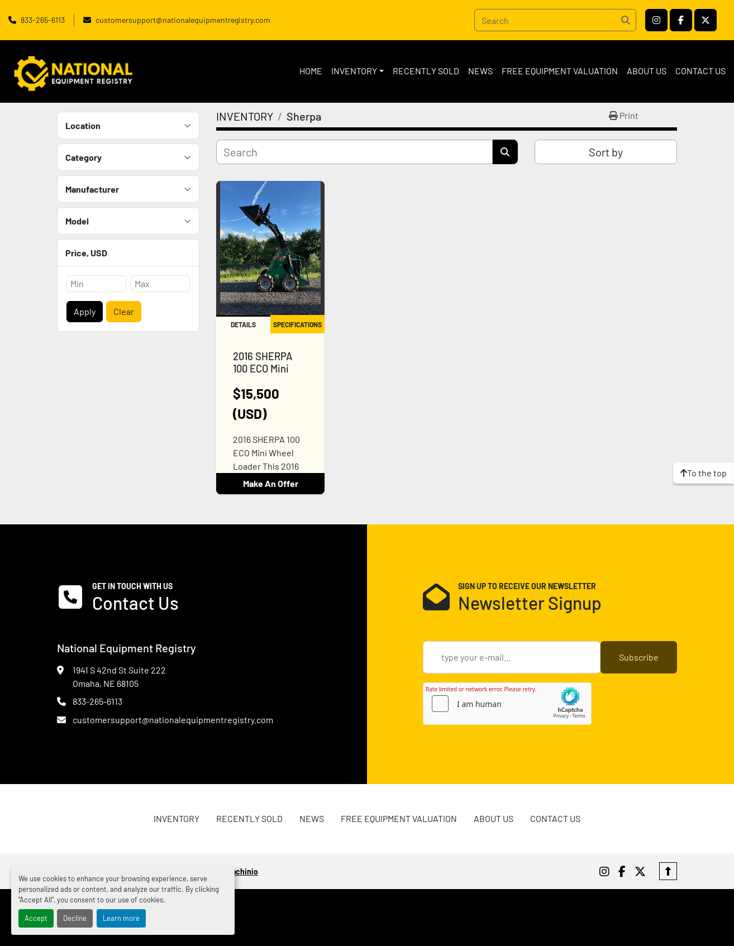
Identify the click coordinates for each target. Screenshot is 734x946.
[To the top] (703, 473)
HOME (310, 70)
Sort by (606, 152)
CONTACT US (700, 70)
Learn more (121, 918)
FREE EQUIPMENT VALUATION (560, 70)
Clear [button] (123, 311)
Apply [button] (85, 311)
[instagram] (656, 20)
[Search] (555, 20)
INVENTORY (354, 70)
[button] (357, 71)
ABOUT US (646, 70)
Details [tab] (243, 324)
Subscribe (639, 657)
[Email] (511, 657)
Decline (75, 918)
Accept (36, 918)
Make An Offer (270, 483)
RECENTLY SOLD (426, 70)
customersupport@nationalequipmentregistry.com (183, 20)
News (480, 70)
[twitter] (705, 20)
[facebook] (681, 20)
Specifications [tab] (297, 324)
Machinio (242, 871)
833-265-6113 (43, 20)
